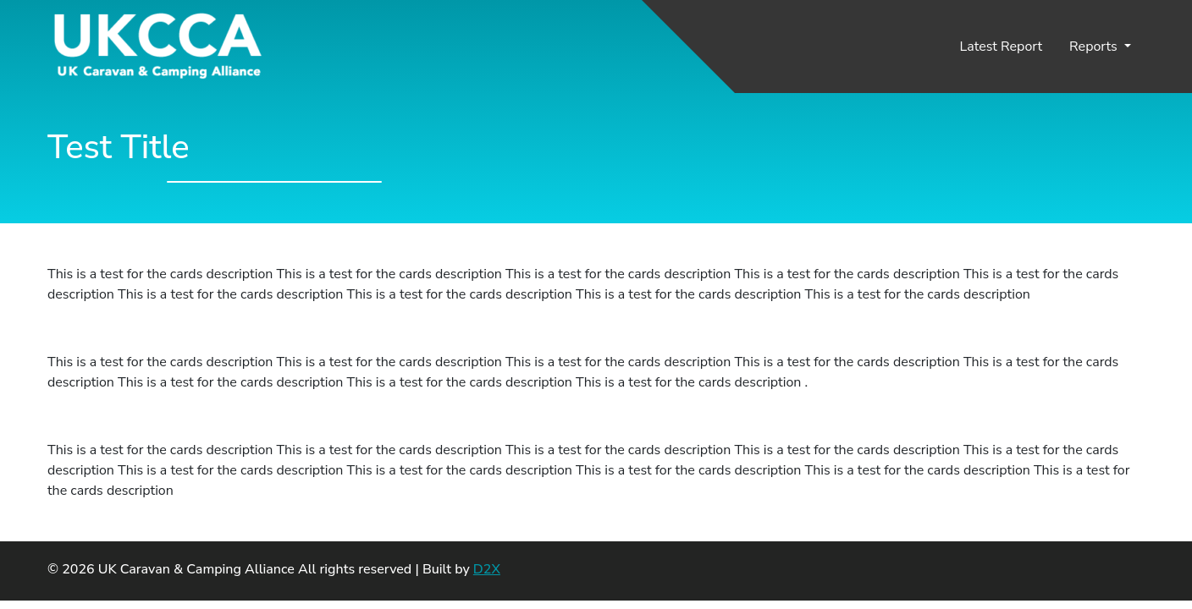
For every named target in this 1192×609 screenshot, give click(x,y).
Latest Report (1001, 46)
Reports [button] (1095, 46)
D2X (486, 569)
